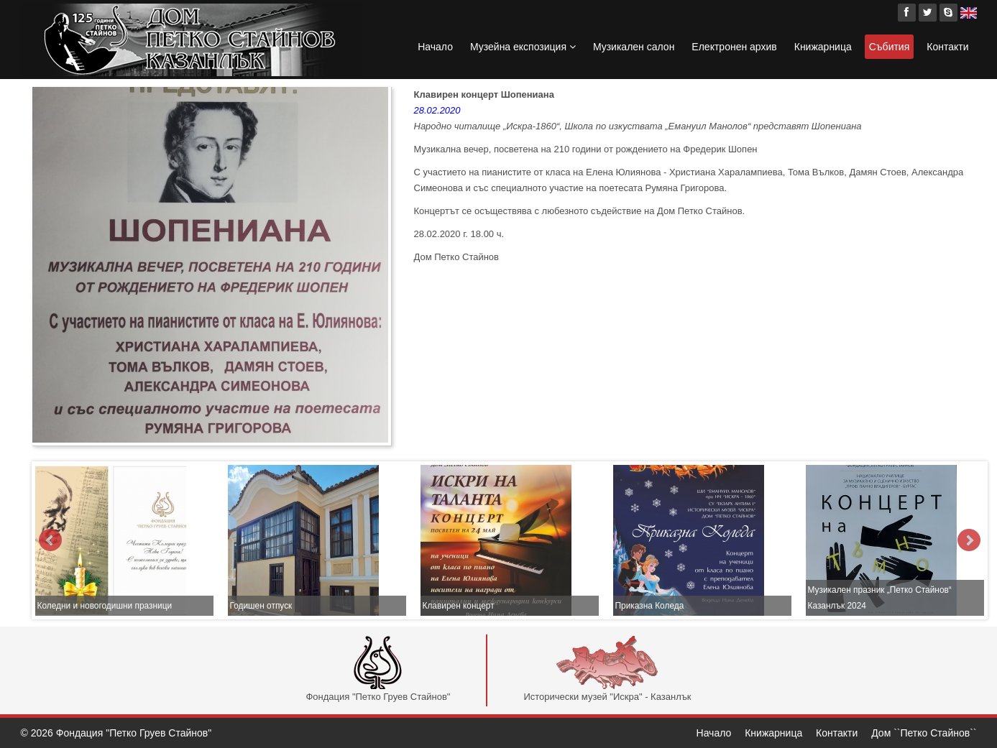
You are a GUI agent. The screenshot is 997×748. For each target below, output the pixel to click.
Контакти (947, 46)
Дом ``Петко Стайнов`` (923, 733)
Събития (889, 46)
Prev (50, 540)
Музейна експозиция (523, 46)
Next (968, 540)
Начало (435, 46)
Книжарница (823, 46)
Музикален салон (633, 46)
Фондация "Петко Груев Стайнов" (377, 669)
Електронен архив (734, 46)
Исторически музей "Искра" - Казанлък (607, 669)
